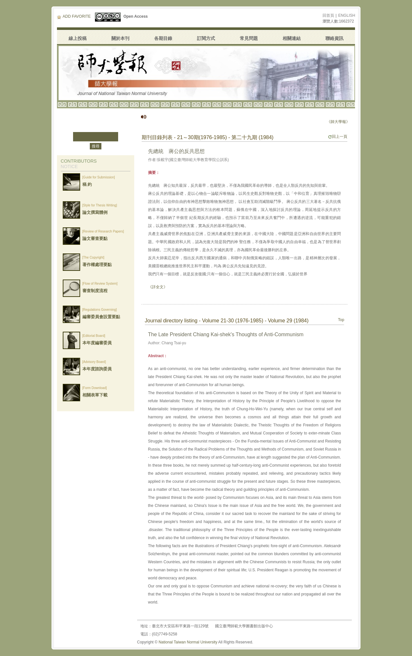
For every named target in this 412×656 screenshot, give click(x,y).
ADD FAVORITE (74, 16)
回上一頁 (337, 136)
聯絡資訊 (334, 38)
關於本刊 (120, 38)
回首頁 (328, 15)
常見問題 (249, 38)
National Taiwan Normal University (188, 642)
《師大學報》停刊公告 (348, 121)
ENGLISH (346, 15)
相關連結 (292, 38)
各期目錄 (163, 38)
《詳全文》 (157, 287)
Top (341, 320)
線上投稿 (78, 38)
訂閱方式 (206, 38)
